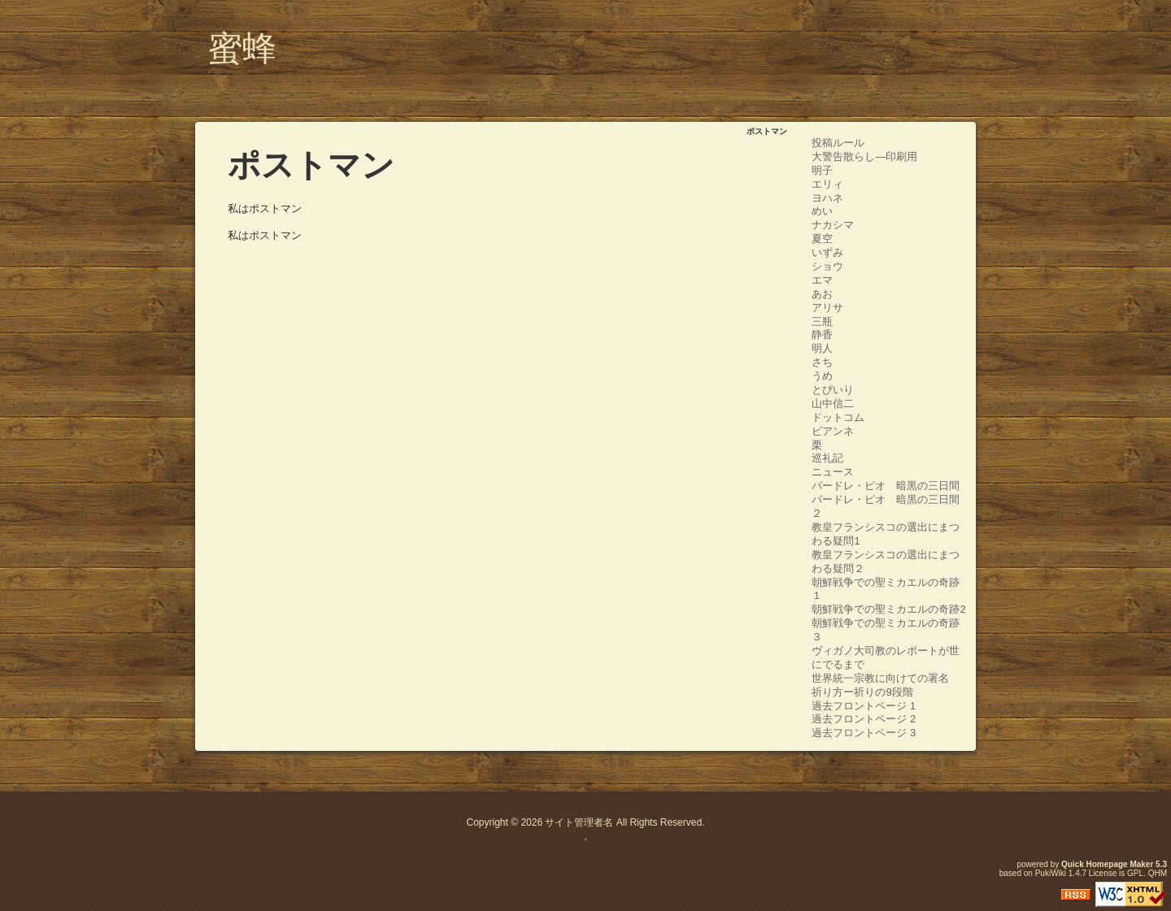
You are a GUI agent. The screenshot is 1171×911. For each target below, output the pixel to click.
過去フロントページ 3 (864, 733)
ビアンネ (833, 431)
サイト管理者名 (579, 822)
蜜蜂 (242, 48)
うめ (822, 376)
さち (822, 362)
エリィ (827, 184)
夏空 (822, 238)
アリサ (827, 307)
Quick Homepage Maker (1107, 864)
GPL (1135, 873)
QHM (1157, 873)
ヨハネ (827, 198)
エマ (822, 280)
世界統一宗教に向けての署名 (880, 678)
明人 (822, 348)
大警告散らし (843, 156)
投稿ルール (838, 143)
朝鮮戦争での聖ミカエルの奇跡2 (888, 609)
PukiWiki (1050, 873)
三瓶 (822, 321)
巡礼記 (827, 458)
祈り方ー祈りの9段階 (862, 692)
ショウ (827, 266)
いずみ (827, 252)
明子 (822, 170)
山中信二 (833, 403)
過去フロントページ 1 (864, 706)
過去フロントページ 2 (864, 719)
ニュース (833, 472)
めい (822, 211)
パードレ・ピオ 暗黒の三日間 (886, 485)
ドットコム (838, 417)
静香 (822, 334)
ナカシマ (833, 225)
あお (822, 294)
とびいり (833, 390)
